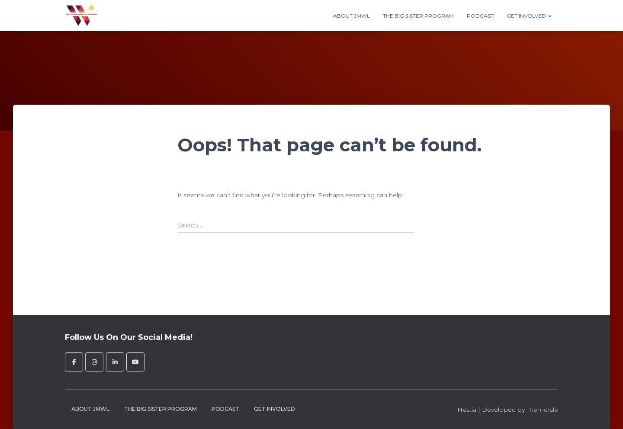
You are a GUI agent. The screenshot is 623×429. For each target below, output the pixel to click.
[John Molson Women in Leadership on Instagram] (94, 361)
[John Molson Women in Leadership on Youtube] (135, 361)
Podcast (480, 16)
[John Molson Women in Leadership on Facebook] (74, 361)
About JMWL (351, 16)
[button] (549, 16)
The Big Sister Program (418, 16)
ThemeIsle (542, 409)
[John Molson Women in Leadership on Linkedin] (115, 361)
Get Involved (529, 16)
